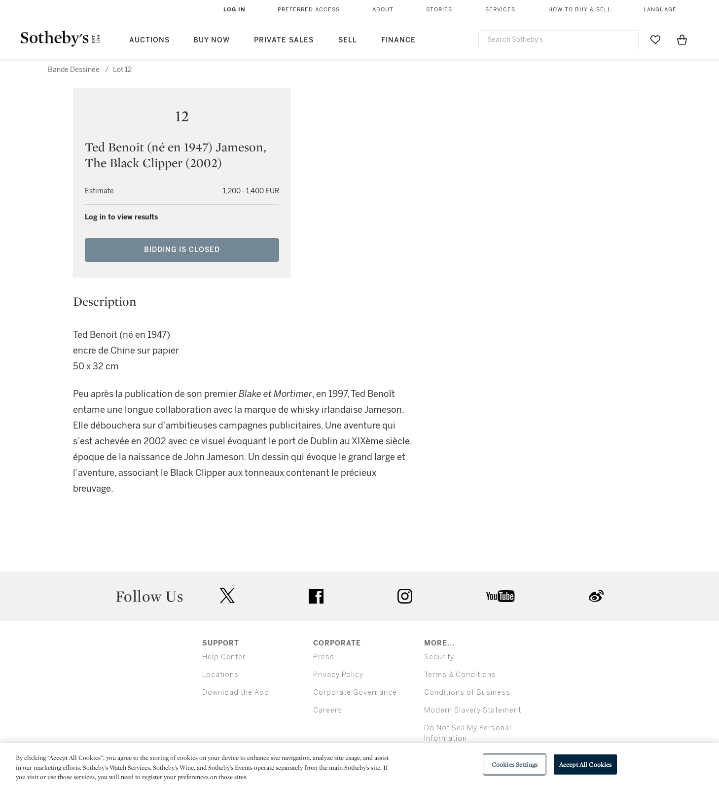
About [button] (383, 9)
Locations (220, 675)
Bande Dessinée (74, 70)
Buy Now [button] (211, 40)
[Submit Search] (627, 39)
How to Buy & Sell (579, 9)
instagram (404, 596)
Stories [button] (439, 9)
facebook (316, 596)
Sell (347, 40)
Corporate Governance (355, 692)
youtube (500, 596)
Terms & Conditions (460, 675)
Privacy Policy (338, 675)
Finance (398, 40)
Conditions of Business (467, 692)
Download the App (235, 692)
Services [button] (500, 9)
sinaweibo (596, 596)
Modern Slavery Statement (472, 710)
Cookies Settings (515, 764)
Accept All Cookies (585, 764)
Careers (327, 710)
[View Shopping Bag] (682, 39)
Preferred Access (309, 9)
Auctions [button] (149, 40)
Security (439, 657)
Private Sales (284, 40)
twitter (227, 596)
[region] (359, 765)
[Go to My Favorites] (655, 39)
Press (323, 657)
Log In (234, 9)
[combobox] (558, 39)
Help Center (224, 657)
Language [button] (660, 9)
